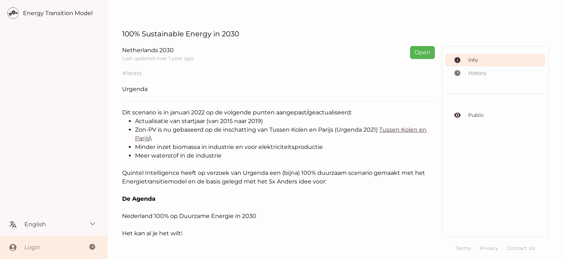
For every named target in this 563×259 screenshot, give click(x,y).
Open (422, 52)
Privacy (489, 248)
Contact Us (521, 248)
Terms (463, 248)
